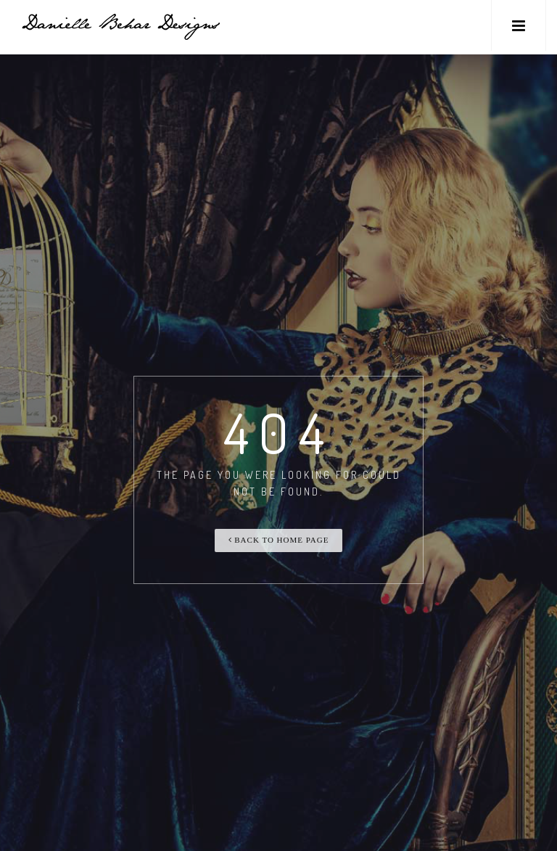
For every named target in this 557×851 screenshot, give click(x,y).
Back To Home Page (278, 539)
